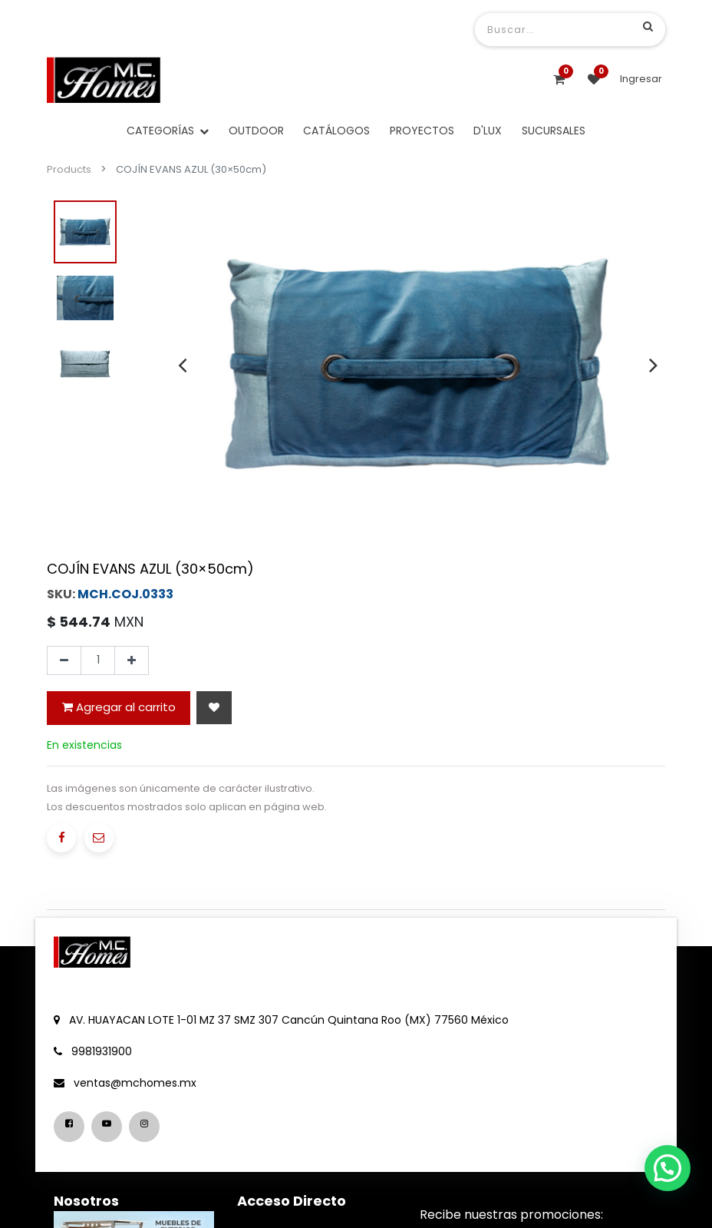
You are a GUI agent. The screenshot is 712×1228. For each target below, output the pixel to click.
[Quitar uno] (64, 660)
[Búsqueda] (648, 26)
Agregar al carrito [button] (119, 707)
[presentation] (182, 365)
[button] (214, 707)
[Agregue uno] (131, 660)
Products (69, 169)
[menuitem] (256, 131)
